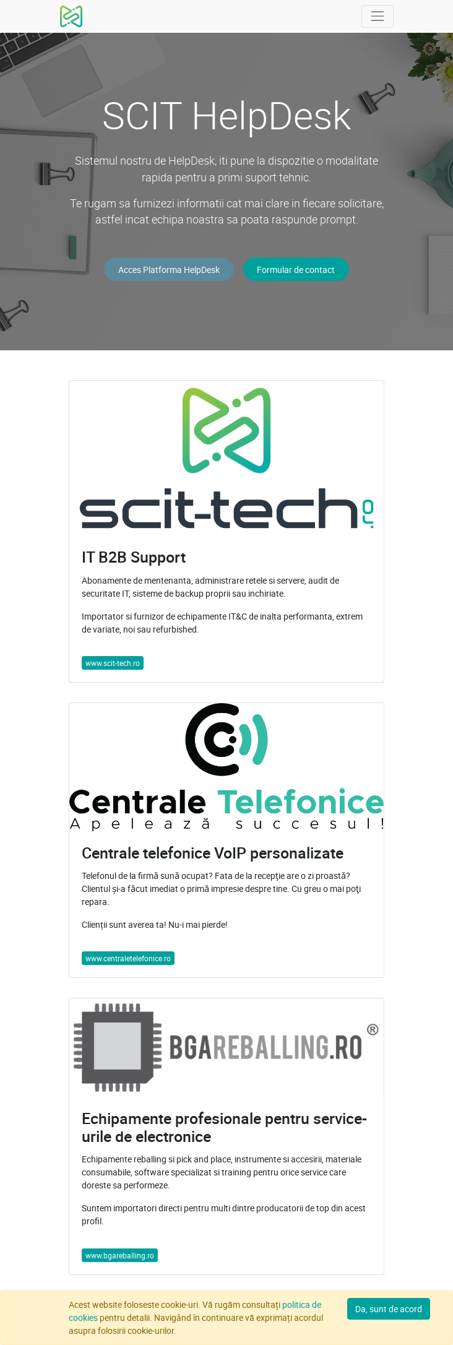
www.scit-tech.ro (112, 663)
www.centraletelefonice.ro (128, 958)
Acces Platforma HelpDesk (169, 269)
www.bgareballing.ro (119, 1255)
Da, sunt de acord (388, 1309)
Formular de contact (296, 269)
